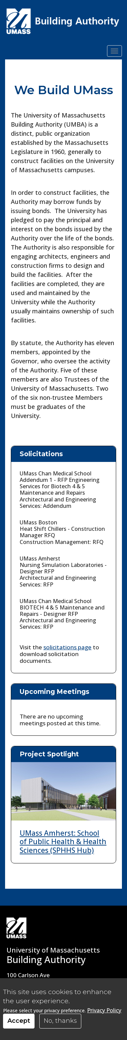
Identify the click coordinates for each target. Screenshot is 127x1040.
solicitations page (67, 647)
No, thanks (60, 1020)
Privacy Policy (104, 1010)
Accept (18, 1020)
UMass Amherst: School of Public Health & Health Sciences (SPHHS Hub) (63, 841)
